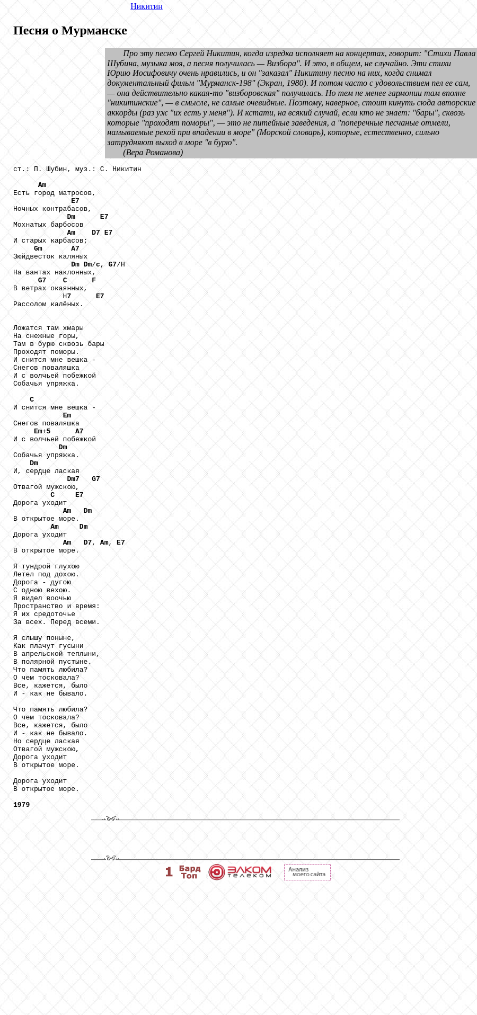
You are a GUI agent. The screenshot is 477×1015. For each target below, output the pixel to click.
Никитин (146, 6)
